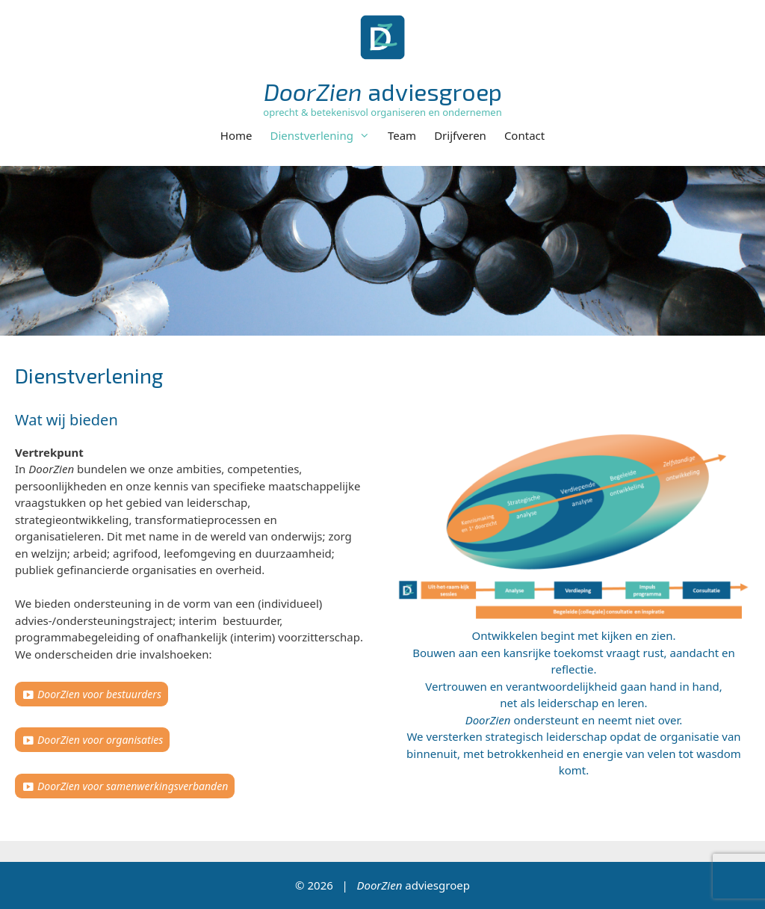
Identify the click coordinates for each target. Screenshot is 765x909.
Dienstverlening (324, 135)
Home (236, 135)
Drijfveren (460, 135)
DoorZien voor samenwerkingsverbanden (132, 786)
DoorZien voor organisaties (100, 740)
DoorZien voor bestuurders (99, 694)
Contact (524, 135)
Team (402, 135)
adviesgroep (383, 91)
